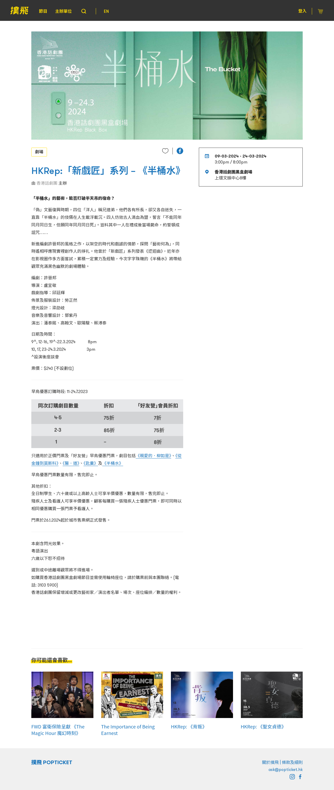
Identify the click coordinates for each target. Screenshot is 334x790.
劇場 (39, 151)
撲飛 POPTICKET (51, 762)
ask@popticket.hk (286, 769)
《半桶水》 (112, 463)
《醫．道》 (71, 463)
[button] (180, 151)
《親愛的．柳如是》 (153, 455)
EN (106, 11)
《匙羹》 (91, 463)
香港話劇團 (47, 183)
